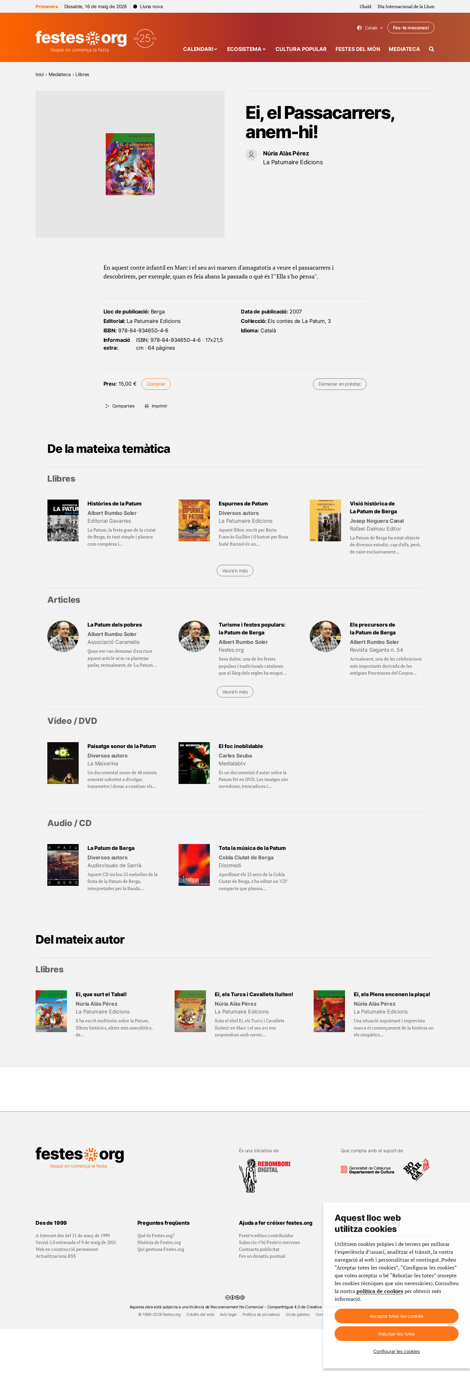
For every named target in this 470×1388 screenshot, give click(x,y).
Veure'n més (234, 570)
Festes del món (358, 49)
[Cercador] (431, 49)
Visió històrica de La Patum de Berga (373, 507)
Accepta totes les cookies (397, 1316)
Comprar (156, 384)
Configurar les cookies (396, 1351)
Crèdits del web (200, 1373)
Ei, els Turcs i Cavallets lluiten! (254, 994)
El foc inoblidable (241, 746)
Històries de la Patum (114, 503)
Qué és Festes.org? (156, 1294)
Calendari (198, 49)
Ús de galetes (298, 1373)
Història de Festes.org (159, 1301)
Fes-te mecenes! (411, 27)
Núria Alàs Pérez (286, 153)
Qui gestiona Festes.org (160, 1308)
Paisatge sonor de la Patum (121, 746)
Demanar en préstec (340, 384)
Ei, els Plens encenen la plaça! (392, 994)
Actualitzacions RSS (56, 1315)
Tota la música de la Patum (252, 848)
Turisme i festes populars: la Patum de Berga (252, 628)
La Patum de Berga (110, 848)
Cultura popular (301, 49)
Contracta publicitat (259, 1308)
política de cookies (379, 1291)
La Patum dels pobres (114, 624)
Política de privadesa (261, 1373)
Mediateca (404, 49)
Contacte (324, 1373)
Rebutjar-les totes (396, 1333)
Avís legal (228, 1373)
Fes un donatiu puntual (262, 1315)
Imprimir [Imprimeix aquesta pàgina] (159, 405)
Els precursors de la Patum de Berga (373, 628)
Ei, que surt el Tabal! (101, 994)
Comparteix (123, 405)
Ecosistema (244, 49)
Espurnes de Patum (243, 503)
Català (370, 27)
